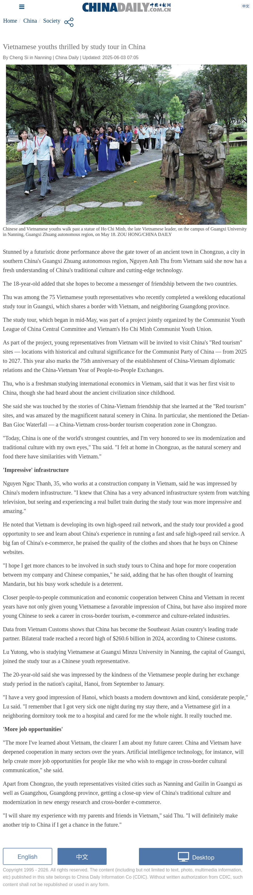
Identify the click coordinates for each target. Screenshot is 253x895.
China (30, 21)
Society (51, 21)
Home (10, 21)
